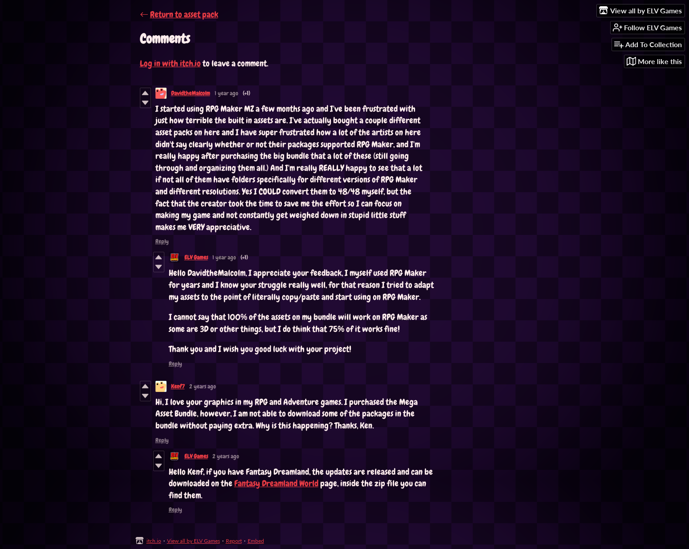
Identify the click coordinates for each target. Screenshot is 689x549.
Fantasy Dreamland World (276, 483)
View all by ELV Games (193, 540)
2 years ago (202, 386)
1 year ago (226, 93)
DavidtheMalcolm (190, 93)
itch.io (154, 540)
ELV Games (196, 257)
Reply (162, 241)
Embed (256, 540)
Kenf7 (178, 386)
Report (234, 540)
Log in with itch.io (170, 63)
